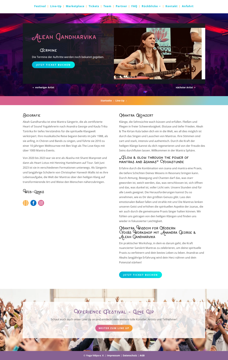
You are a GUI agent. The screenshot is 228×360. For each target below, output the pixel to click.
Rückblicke (150, 6)
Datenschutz (130, 355)
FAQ (134, 6)
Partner (121, 6)
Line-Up (56, 6)
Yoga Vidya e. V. (95, 355)
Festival (40, 6)
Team (107, 6)
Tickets (94, 6)
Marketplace (75, 6)
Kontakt (171, 6)
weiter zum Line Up (114, 328)
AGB (142, 355)
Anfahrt (188, 6)
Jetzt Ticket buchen (53, 64)
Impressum (113, 355)
